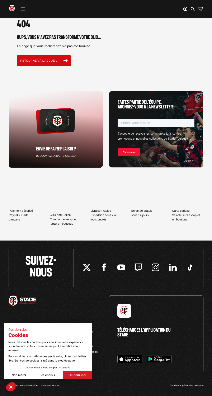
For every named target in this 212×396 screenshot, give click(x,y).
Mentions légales (50, 385)
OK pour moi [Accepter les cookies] (77, 375)
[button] (11, 387)
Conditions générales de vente (186, 385)
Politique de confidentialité (23, 385)
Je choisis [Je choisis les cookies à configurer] (48, 375)
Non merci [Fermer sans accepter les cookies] (18, 375)
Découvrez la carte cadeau (56, 155)
